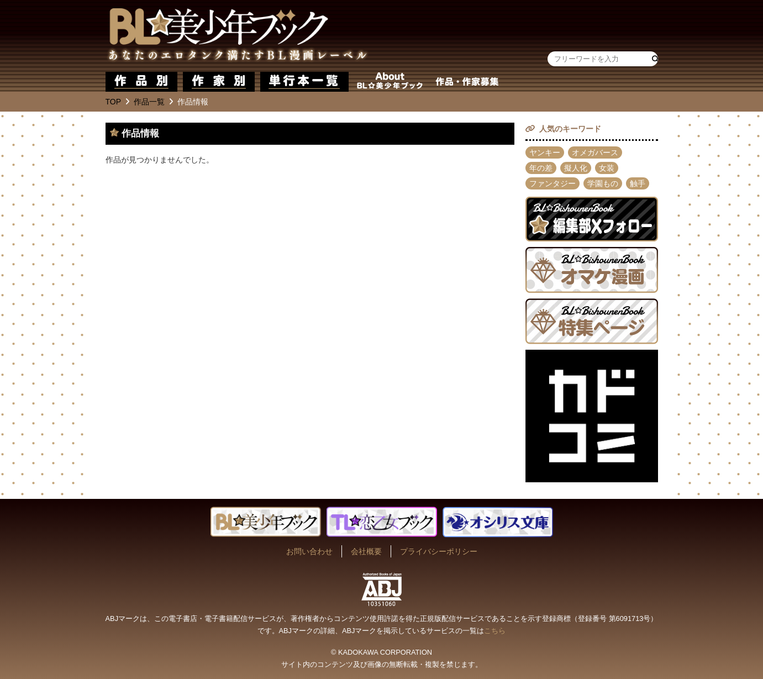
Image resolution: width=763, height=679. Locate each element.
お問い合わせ (309, 551)
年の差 (540, 168)
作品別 (141, 82)
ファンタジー (552, 183)
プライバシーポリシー (438, 551)
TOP (114, 101)
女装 (606, 168)
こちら (495, 631)
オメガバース (595, 152)
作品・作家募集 (467, 82)
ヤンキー (544, 152)
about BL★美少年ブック (390, 82)
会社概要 (366, 551)
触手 (637, 183)
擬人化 (575, 168)
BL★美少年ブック (238, 36)
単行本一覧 (304, 82)
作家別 (219, 82)
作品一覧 (149, 101)
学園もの (602, 183)
